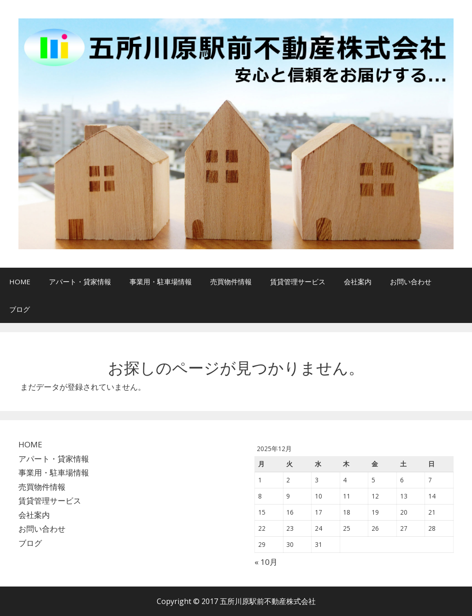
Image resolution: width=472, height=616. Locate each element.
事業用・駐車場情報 (161, 281)
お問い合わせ (410, 281)
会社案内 (358, 281)
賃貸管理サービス (297, 281)
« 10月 (265, 562)
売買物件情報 (231, 281)
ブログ (19, 309)
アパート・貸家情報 (80, 281)
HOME (19, 281)
